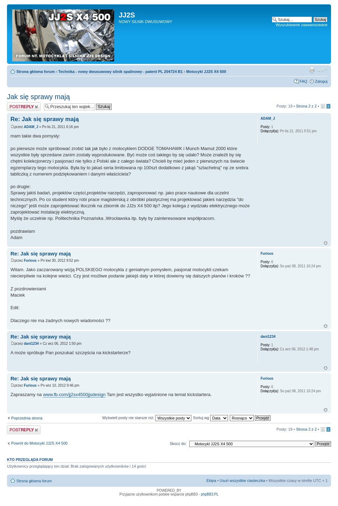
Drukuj (312, 70)
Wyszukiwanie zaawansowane (302, 25)
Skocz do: (178, 443)
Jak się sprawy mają (38, 97)
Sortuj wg (210, 418)
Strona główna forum (35, 71)
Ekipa (211, 480)
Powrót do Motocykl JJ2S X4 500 (39, 443)
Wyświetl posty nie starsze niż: (146, 418)
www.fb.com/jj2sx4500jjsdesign (74, 394)
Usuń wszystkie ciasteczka (242, 480)
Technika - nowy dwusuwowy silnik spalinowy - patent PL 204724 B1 (120, 71)
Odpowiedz (24, 106)
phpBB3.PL (210, 494)
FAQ (303, 81)
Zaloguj (321, 81)
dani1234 (31, 343)
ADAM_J (31, 127)
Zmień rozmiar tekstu (322, 70)
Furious (30, 260)
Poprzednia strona (26, 418)
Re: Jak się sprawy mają (44, 119)
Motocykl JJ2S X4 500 (206, 71)
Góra (326, 243)
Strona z (306, 106)
